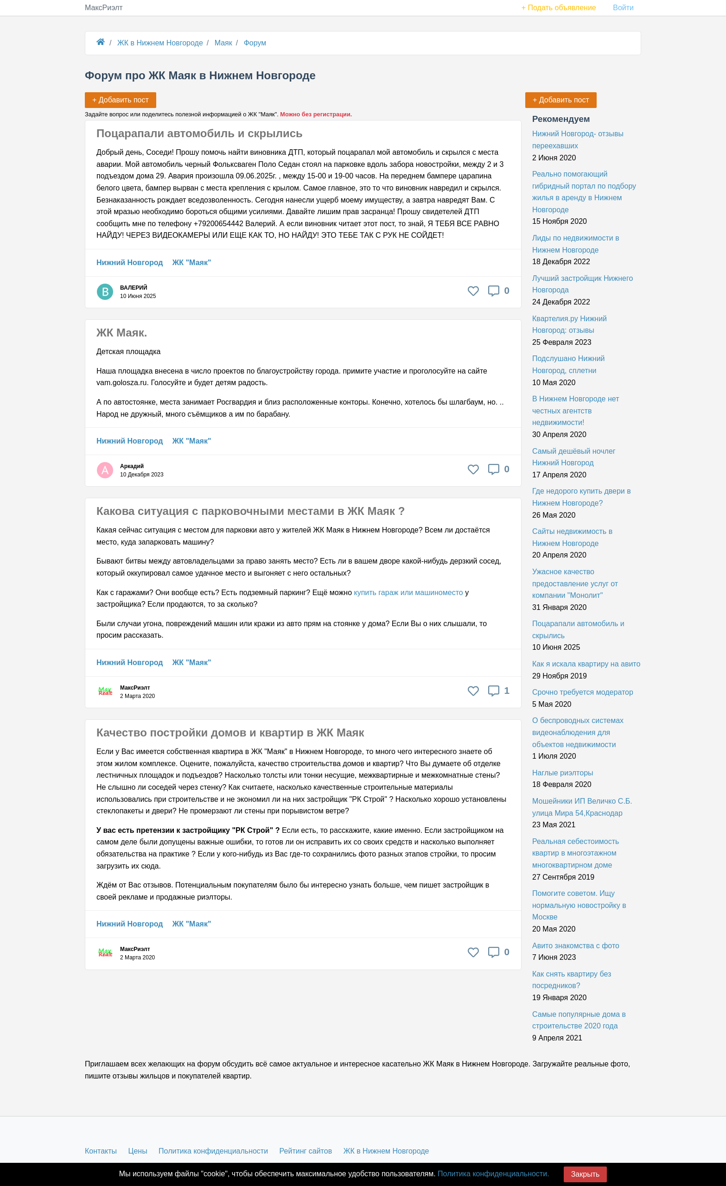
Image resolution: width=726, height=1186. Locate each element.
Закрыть (585, 1174)
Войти (623, 8)
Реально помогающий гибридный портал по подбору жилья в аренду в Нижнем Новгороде (584, 192)
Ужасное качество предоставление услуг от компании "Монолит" (575, 583)
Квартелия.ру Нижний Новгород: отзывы (569, 325)
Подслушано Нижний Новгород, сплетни (568, 364)
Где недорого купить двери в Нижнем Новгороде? (581, 497)
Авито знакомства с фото (575, 946)
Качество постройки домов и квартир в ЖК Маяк (230, 732)
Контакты (101, 1151)
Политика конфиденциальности (213, 1151)
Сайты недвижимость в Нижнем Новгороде (572, 537)
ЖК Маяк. (121, 332)
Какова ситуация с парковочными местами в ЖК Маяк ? (250, 511)
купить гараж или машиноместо (408, 592)
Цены (137, 1151)
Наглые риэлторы (562, 773)
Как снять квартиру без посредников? (571, 980)
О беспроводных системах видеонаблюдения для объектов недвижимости (578, 732)
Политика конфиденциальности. (493, 1174)
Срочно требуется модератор (582, 692)
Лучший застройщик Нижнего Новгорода (582, 284)
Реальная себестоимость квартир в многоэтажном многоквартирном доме (575, 853)
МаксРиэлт (104, 8)
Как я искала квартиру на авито (586, 664)
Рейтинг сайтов (306, 1151)
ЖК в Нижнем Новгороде (386, 1151)
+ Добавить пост (561, 100)
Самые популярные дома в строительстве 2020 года (579, 1020)
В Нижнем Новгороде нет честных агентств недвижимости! (575, 410)
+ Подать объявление (559, 8)
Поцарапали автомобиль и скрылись (199, 133)
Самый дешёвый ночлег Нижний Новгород (574, 457)
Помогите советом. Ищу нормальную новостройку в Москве (579, 905)
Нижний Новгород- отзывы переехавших (578, 140)
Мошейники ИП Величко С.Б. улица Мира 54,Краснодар (582, 807)
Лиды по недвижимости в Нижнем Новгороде (575, 244)
